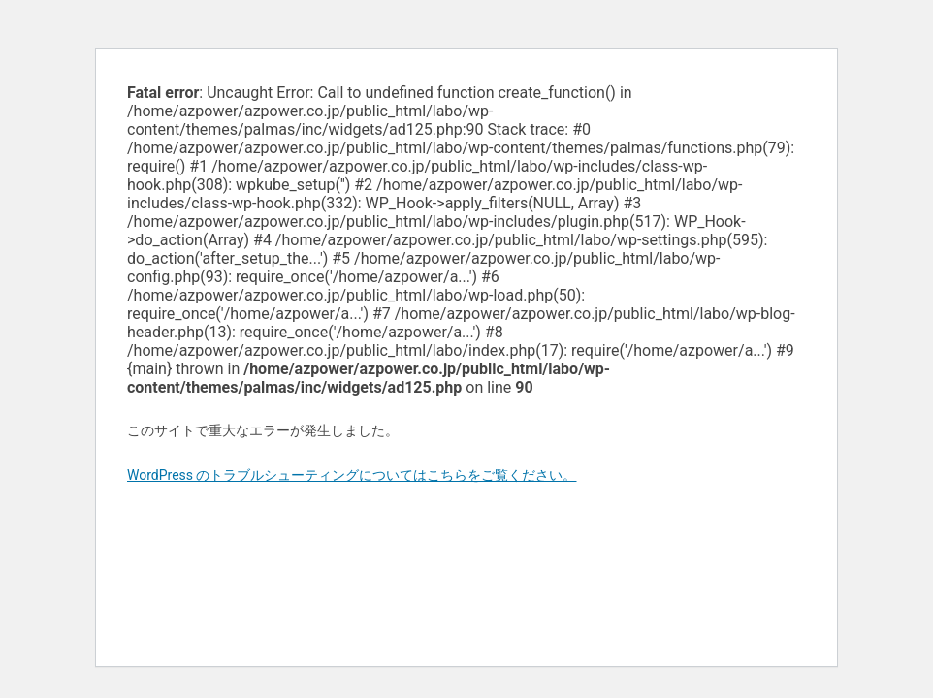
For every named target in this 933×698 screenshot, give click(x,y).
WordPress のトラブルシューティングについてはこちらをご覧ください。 (352, 475)
